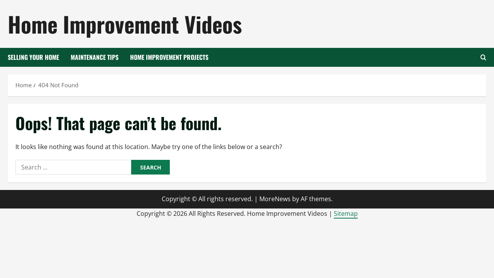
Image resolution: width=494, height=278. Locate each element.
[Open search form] (483, 57)
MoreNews (275, 199)
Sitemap (346, 213)
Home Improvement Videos (125, 24)
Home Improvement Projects (169, 57)
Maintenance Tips (94, 57)
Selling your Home (33, 57)
